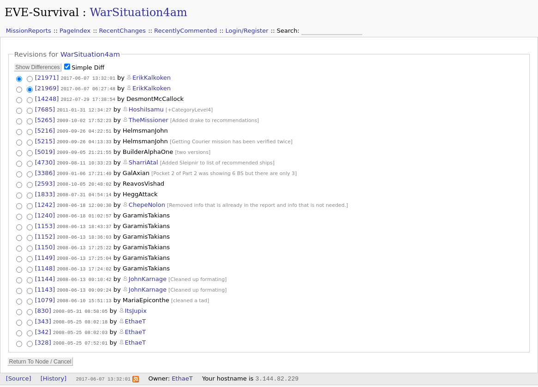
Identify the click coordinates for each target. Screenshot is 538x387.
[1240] (45, 212)
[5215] (45, 139)
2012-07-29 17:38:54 (87, 98)
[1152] (45, 232)
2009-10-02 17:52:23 (84, 119)
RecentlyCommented (185, 30)
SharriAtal (143, 160)
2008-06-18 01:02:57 (84, 213)
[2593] (45, 181)
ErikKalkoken (151, 77)
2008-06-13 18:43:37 (84, 223)
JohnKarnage (148, 273)
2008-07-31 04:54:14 (84, 192)
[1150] (45, 243)
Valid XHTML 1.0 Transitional (413, 382)
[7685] (45, 108)
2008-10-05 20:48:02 (84, 182)
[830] (43, 305)
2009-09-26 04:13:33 (84, 139)
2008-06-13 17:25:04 (84, 253)
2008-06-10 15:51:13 (84, 295)
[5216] (45, 129)
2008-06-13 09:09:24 (84, 284)
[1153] (45, 222)
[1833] (45, 191)
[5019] (45, 150)
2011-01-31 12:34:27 (84, 108)
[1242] (45, 202)
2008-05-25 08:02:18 (80, 315)
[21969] (47, 87)
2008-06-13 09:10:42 (84, 273)
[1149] (45, 253)
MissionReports (28, 30)
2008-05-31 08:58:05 (80, 305)
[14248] (47, 97)
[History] (53, 371)
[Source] (18, 371)
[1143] (45, 284)
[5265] (45, 118)
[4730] (45, 160)
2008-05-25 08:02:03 (80, 325)
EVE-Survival (42, 12)
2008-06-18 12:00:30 (84, 202)
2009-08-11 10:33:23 (84, 161)
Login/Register (247, 30)
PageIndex (75, 30)
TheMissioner (148, 118)
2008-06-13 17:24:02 (84, 263)
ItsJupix (136, 305)
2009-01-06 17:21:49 (84, 171)
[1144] (45, 273)
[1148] (45, 263)
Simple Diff (88, 67)
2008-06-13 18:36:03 (84, 233)
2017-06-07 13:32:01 (87, 78)
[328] (43, 335)
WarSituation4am (138, 12)
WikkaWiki (523, 382)
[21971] (47, 77)
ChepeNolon (147, 202)
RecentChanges (122, 30)
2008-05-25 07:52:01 (80, 336)
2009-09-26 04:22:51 (84, 129)
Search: (289, 30)
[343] (43, 315)
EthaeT (135, 315)
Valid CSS (464, 382)
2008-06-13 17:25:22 (84, 243)
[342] (43, 325)
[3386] (45, 171)
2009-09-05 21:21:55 (84, 150)
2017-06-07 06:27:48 (87, 88)
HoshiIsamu (146, 108)
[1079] (45, 294)
